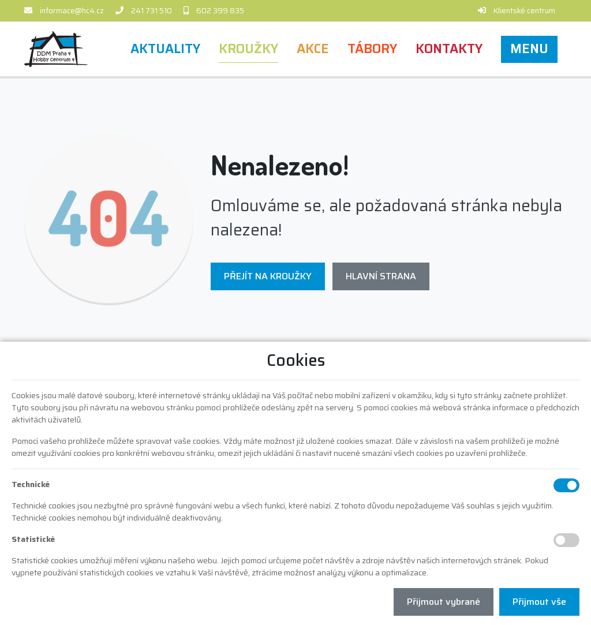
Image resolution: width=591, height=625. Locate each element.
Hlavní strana (381, 276)
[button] (529, 49)
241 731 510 (151, 11)
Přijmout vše (539, 601)
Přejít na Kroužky (268, 276)
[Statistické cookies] (566, 540)
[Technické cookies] (566, 485)
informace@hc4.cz (72, 11)
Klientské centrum (524, 11)
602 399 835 (220, 11)
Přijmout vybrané (443, 601)
